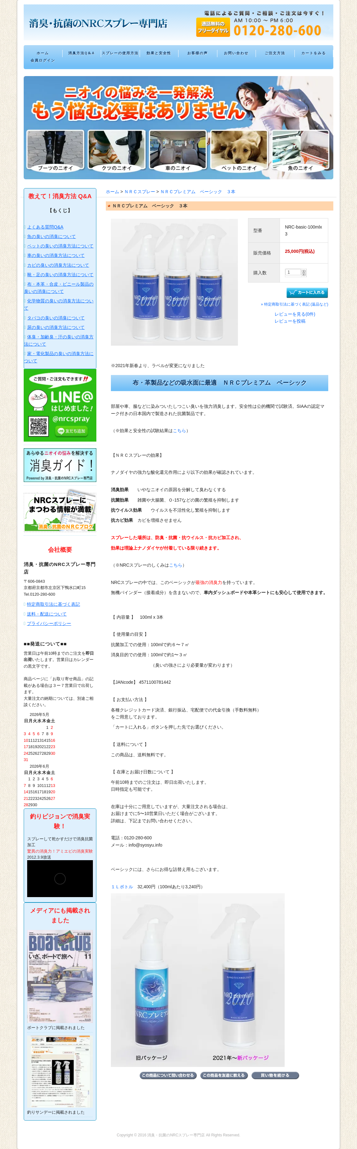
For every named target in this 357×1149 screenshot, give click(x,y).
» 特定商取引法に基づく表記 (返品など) (294, 304)
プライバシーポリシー (49, 623)
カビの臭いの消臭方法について (58, 265)
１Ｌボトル (122, 886)
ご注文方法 (275, 53)
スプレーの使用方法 (120, 53)
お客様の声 (197, 53)
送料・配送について (47, 613)
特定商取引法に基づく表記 (53, 604)
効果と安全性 (159, 53)
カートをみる (313, 53)
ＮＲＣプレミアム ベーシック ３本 (197, 191)
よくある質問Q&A (45, 226)
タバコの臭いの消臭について (56, 317)
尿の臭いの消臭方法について (56, 327)
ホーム (43, 53)
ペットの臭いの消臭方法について (60, 245)
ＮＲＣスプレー (139, 191)
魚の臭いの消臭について (51, 236)
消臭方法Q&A (81, 53)
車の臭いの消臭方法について (56, 255)
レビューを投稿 (290, 321)
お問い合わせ (236, 53)
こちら (179, 430)
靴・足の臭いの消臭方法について (60, 274)
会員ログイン (43, 60)
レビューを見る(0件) (295, 314)
